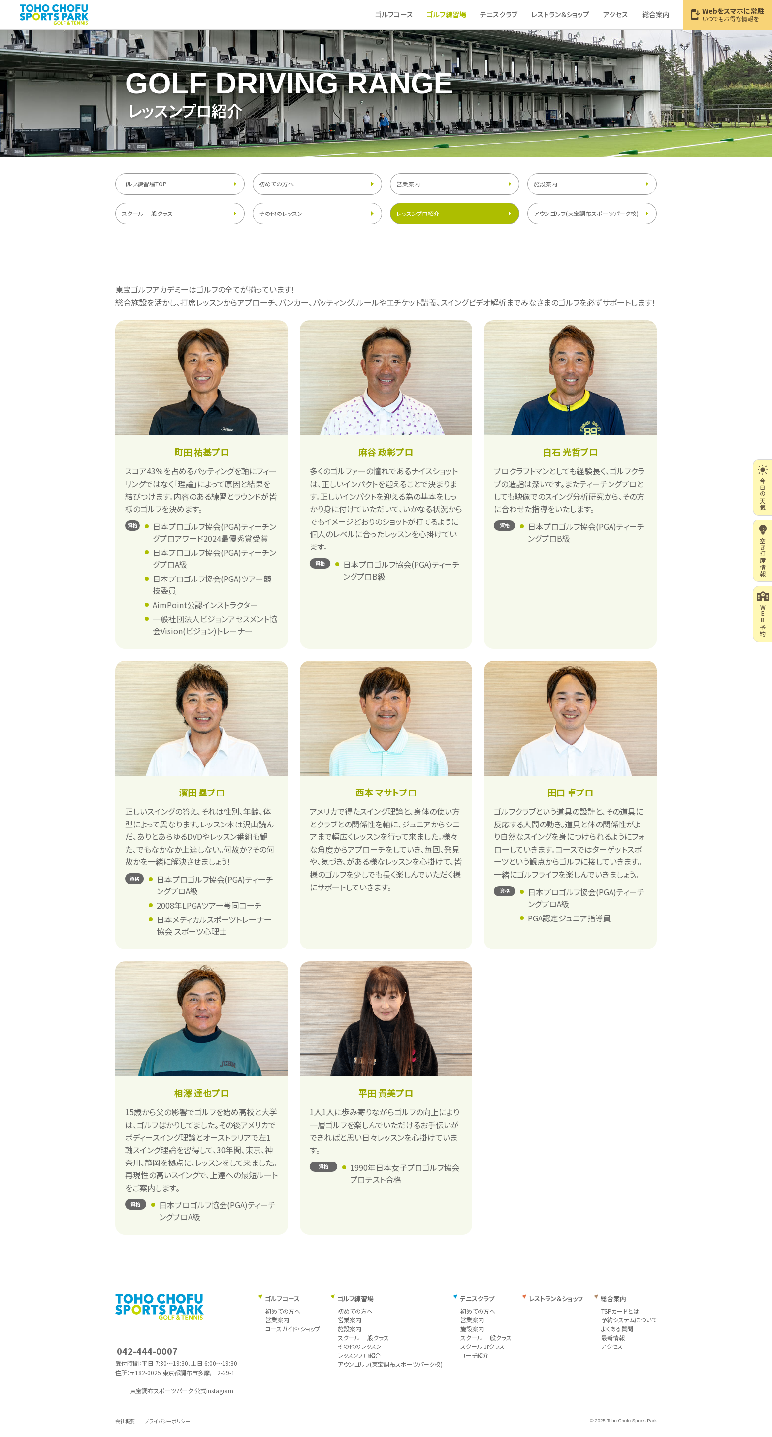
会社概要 (125, 1421)
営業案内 (408, 184)
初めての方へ (276, 184)
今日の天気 (762, 487)
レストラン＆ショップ (556, 1298)
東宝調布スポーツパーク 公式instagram (181, 1390)
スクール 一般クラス (147, 213)
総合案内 (613, 1298)
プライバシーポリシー (167, 1421)
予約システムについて (629, 1319)
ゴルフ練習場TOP (144, 184)
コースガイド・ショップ (292, 1328)
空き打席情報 (763, 551)
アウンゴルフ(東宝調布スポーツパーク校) (586, 213)
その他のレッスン (281, 213)
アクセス (612, 1346)
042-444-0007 (147, 1351)
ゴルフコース (282, 1298)
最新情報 (613, 1337)
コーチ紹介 (474, 1355)
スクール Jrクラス (482, 1346)
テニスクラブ (477, 1298)
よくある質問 (617, 1328)
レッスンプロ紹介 (418, 213)
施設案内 (545, 184)
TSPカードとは (620, 1311)
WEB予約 (763, 614)
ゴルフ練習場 (355, 1298)
